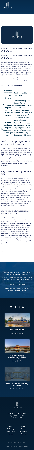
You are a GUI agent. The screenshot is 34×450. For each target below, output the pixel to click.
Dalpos (7, 5)
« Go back (4, 22)
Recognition (23, 431)
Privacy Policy (12, 442)
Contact (23, 426)
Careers (23, 429)
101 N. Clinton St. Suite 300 (17, 414)
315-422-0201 (17, 418)
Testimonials (11, 431)
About (11, 434)
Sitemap (23, 434)
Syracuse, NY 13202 (17, 416)
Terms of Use (22, 442)
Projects (10, 426)
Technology (10, 429)
